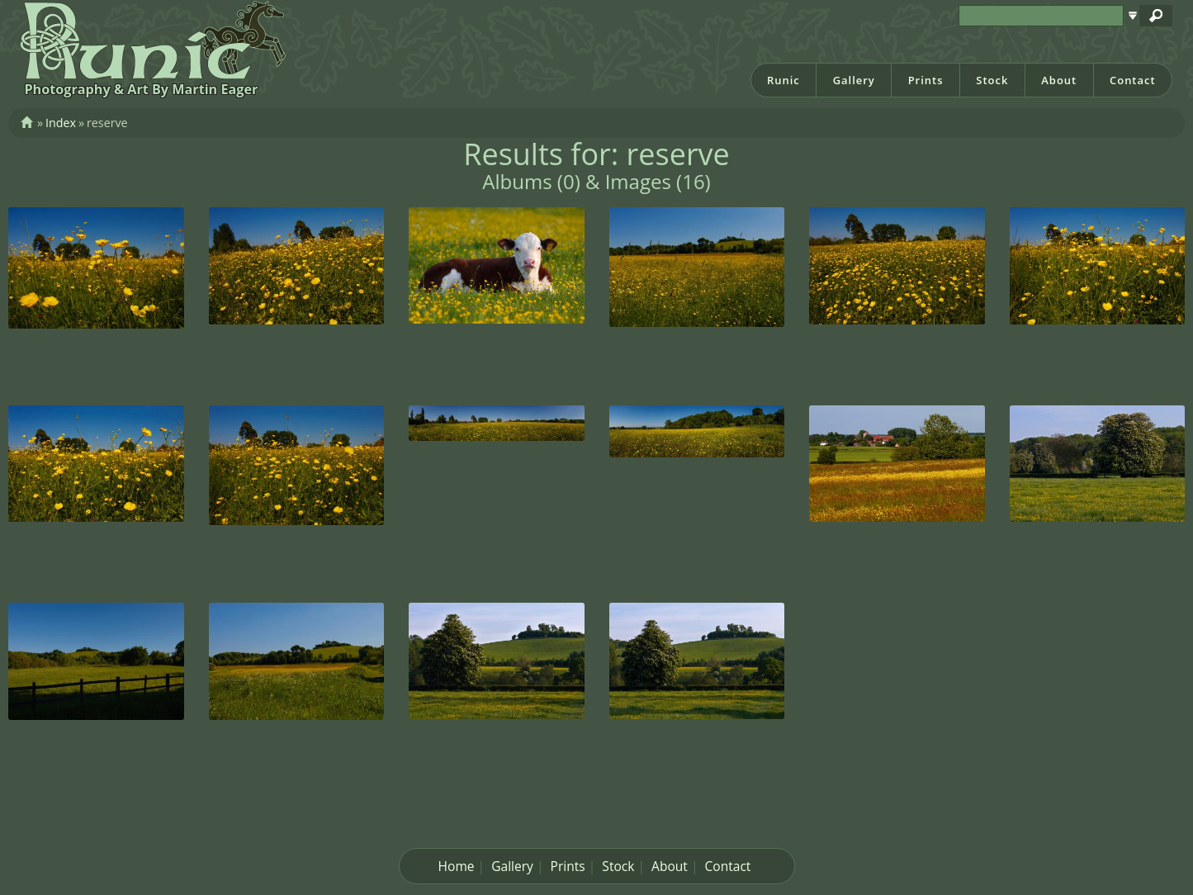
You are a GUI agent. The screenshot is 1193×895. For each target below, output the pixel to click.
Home (456, 866)
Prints (926, 80)
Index (60, 122)
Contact (1133, 80)
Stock (992, 80)
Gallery (854, 80)
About (1059, 80)
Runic (783, 80)
